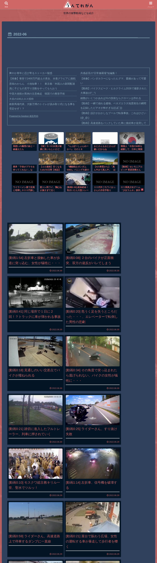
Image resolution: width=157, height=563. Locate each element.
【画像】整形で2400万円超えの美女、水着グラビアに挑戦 (42, 78)
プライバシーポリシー (74, 551)
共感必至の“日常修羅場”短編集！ (98, 73)
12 (88, 525)
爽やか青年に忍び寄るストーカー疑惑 (30, 73)
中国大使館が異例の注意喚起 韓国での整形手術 (37, 93)
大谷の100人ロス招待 (21, 98)
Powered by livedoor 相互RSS (23, 116)
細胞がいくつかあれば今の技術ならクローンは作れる (110, 98)
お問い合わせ (98, 551)
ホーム (54, 551)
